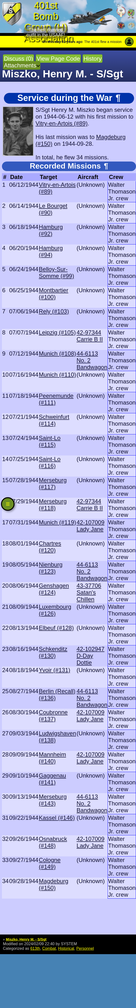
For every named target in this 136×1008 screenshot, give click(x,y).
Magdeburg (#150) (53, 884)
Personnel (85, 948)
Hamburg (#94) (51, 251)
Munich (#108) (57, 353)
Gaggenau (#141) (52, 779)
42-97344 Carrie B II (89, 335)
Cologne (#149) (49, 863)
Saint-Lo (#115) (49, 441)
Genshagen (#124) (54, 589)
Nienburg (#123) (50, 568)
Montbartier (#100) (53, 293)
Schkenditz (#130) (53, 652)
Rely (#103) (54, 311)
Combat (49, 948)
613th (35, 948)
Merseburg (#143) (53, 800)
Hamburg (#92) (51, 230)
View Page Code (58, 58)
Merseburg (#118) (53, 504)
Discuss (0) (18, 58)
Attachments (20, 65)
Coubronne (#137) (53, 715)
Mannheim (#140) (52, 757)
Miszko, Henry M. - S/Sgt (26, 939)
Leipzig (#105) (57, 332)
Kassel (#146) (57, 817)
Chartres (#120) (50, 546)
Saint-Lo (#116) (49, 462)
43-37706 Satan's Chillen (88, 592)
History (93, 58)
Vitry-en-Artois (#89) (61, 123)
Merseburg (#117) (53, 483)
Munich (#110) (57, 374)
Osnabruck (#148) (53, 842)
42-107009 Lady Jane (90, 525)
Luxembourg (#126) (55, 610)
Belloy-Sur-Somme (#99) (56, 272)
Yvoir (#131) (54, 670)
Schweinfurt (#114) (54, 420)
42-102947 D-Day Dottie (90, 656)
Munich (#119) (57, 522)
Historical (66, 948)
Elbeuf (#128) (56, 628)
